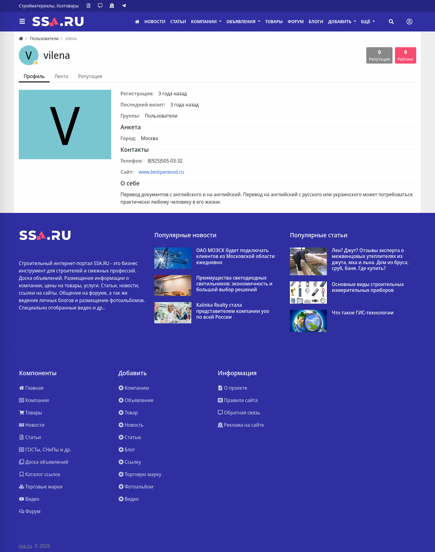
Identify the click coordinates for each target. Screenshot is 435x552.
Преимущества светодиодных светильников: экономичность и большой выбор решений (234, 284)
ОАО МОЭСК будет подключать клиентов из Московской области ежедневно (235, 256)
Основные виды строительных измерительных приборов (368, 287)
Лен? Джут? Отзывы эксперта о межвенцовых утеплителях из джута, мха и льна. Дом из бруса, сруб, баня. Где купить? (370, 259)
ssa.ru (25, 545)
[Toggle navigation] (409, 21)
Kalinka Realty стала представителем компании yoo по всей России (232, 311)
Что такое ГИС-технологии (363, 313)
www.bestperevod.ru (161, 171)
